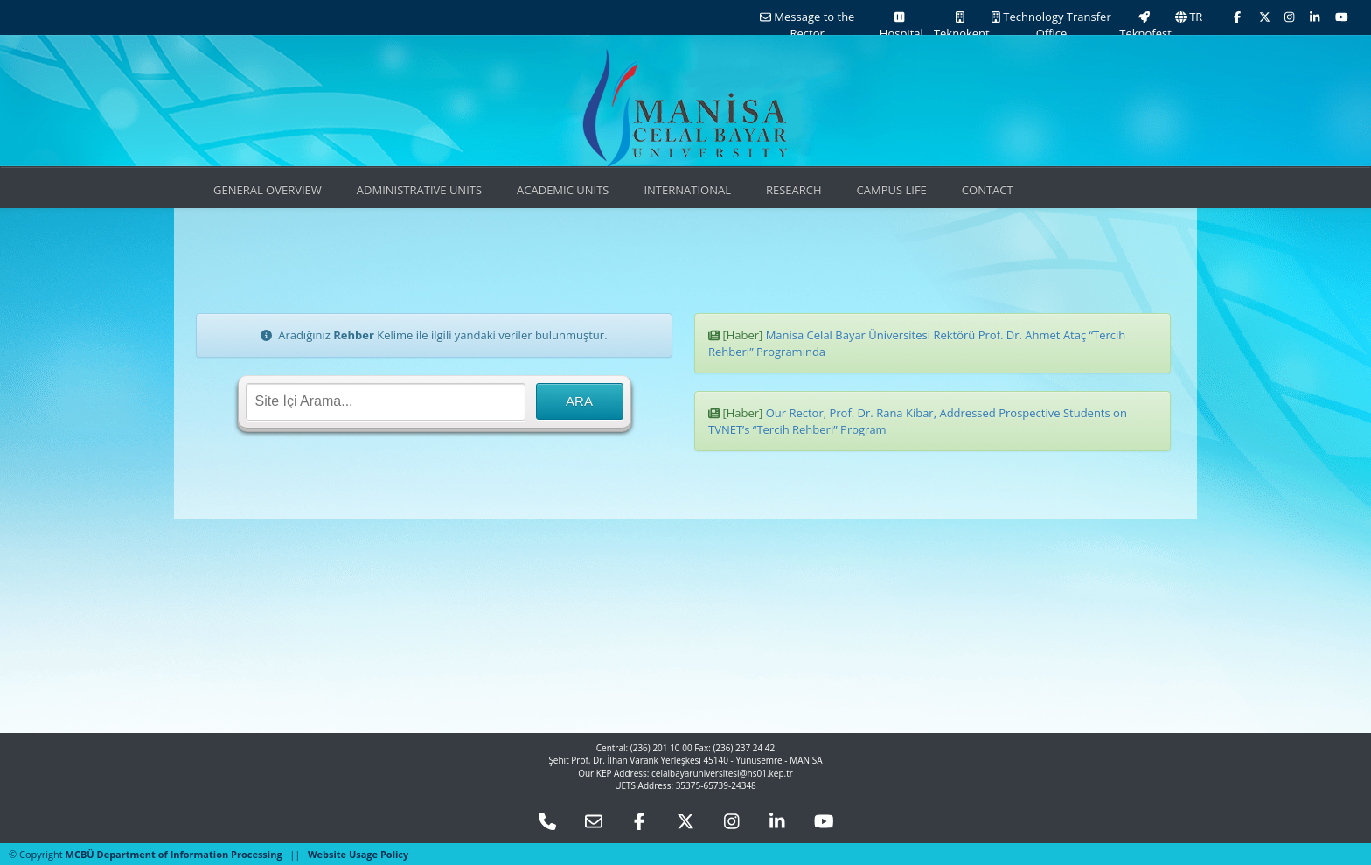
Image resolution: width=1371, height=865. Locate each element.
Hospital (899, 26)
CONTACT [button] (987, 190)
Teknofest (1144, 26)
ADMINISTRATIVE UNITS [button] (419, 190)
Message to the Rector (807, 25)
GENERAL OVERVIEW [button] (267, 190)
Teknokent (960, 26)
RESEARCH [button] (794, 190)
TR (1189, 16)
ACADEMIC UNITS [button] (563, 190)
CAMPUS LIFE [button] (892, 190)
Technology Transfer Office (1051, 25)
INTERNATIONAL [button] (687, 190)
